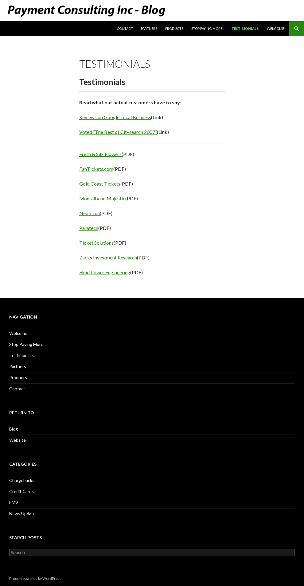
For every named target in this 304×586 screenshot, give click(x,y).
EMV (13, 502)
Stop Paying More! (207, 28)
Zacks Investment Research (108, 257)
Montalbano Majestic (102, 198)
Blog (13, 428)
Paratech (88, 228)
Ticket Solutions (96, 243)
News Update (22, 513)
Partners (149, 28)
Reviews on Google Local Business (115, 117)
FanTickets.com (96, 169)
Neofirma (89, 213)
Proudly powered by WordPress (35, 578)
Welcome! (276, 28)
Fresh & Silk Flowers (100, 154)
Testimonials (245, 28)
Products (174, 28)
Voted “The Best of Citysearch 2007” (118, 132)
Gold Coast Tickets (99, 184)
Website (17, 440)
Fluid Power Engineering (104, 272)
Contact (125, 28)
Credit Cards (21, 491)
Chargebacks (21, 480)
